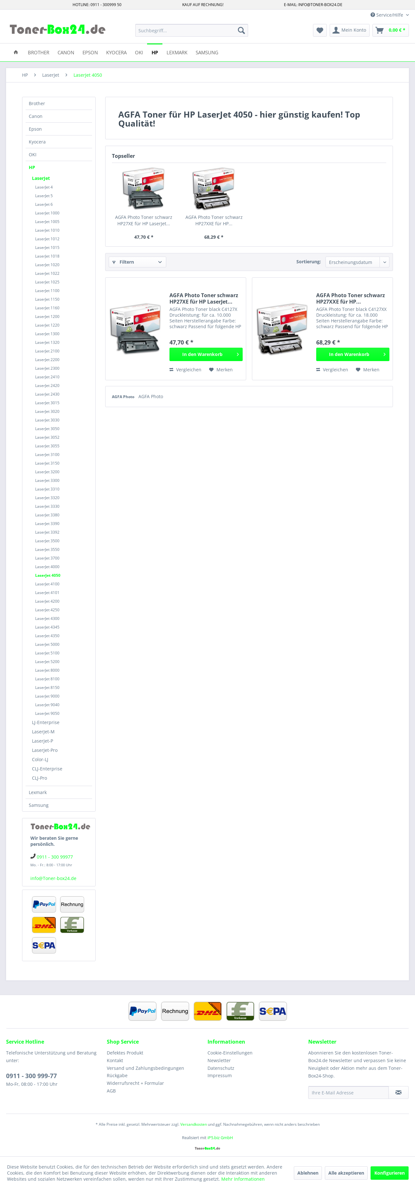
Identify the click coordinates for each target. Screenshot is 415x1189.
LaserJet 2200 (47, 359)
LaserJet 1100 (47, 290)
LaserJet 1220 (47, 325)
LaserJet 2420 (47, 385)
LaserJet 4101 (47, 592)
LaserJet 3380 (47, 515)
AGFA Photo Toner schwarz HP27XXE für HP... (214, 220)
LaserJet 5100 (47, 653)
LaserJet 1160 (47, 308)
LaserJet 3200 (47, 472)
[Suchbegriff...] (191, 30)
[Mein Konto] (350, 30)
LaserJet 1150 (47, 299)
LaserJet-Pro (45, 750)
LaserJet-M (43, 732)
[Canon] (65, 51)
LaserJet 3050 (47, 428)
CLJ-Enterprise (47, 769)
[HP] (154, 51)
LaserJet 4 (44, 187)
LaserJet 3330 (47, 506)
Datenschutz (220, 1068)
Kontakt (115, 1060)
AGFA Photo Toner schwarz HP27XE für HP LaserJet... (143, 220)
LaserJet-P (42, 741)
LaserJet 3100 (47, 454)
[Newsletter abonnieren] (398, 1092)
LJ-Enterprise (45, 722)
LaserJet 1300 (47, 333)
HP (32, 167)
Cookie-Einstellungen (230, 1053)
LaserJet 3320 (47, 497)
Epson (35, 129)
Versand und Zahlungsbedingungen (145, 1068)
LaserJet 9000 (47, 696)
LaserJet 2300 (47, 368)
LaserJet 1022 (47, 273)
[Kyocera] (116, 51)
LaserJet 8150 (47, 687)
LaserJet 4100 (47, 584)
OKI (32, 154)
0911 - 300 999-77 (31, 1076)
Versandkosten (193, 1124)
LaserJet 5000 (47, 644)
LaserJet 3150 (47, 463)
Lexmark (38, 792)
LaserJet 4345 (47, 627)
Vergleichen (185, 370)
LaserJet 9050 (47, 713)
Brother (37, 103)
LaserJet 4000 (47, 566)
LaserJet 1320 (47, 342)
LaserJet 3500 (47, 541)
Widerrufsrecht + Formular (135, 1083)
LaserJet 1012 (47, 239)
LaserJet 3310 (47, 489)
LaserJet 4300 (47, 618)
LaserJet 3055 (47, 446)
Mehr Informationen (243, 1179)
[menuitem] (191, 30)
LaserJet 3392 (47, 532)
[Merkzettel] (320, 30)
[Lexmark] (177, 51)
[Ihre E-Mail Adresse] (348, 1092)
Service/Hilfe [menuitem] (387, 15)
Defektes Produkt (125, 1053)
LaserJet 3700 (47, 558)
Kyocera (37, 142)
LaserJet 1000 (47, 213)
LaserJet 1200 (47, 316)
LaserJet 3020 (47, 411)
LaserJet (41, 178)
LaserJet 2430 (47, 394)
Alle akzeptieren (346, 1173)
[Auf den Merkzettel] (221, 370)
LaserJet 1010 (47, 230)
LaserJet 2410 (47, 377)
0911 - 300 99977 (55, 857)
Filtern (123, 262)
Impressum (219, 1075)
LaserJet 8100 (47, 679)
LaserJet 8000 (47, 670)
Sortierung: (308, 262)
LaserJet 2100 (47, 351)
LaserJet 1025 (47, 282)
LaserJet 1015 (47, 247)
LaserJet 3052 (47, 437)
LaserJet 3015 (47, 402)
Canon (36, 116)
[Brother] (38, 51)
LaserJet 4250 (47, 610)
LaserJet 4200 (47, 601)
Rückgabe (117, 1075)
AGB (111, 1091)
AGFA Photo (123, 396)
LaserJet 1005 (47, 221)
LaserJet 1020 (47, 264)
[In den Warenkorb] (206, 354)
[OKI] (139, 51)
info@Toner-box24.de (53, 878)
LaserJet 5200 (47, 661)
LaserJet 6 (44, 204)
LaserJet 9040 (47, 704)
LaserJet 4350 (47, 635)
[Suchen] (241, 30)
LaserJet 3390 (47, 523)
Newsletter (219, 1060)
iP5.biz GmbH (220, 1137)
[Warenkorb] (390, 30)
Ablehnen (307, 1173)
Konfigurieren (389, 1173)
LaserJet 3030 (47, 420)
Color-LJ (40, 759)
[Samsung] (207, 51)
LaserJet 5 (44, 195)
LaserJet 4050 (47, 575)
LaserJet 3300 (47, 480)
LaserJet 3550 (47, 549)
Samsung (39, 805)
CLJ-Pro (39, 778)
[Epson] (90, 51)
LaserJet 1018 (47, 256)
